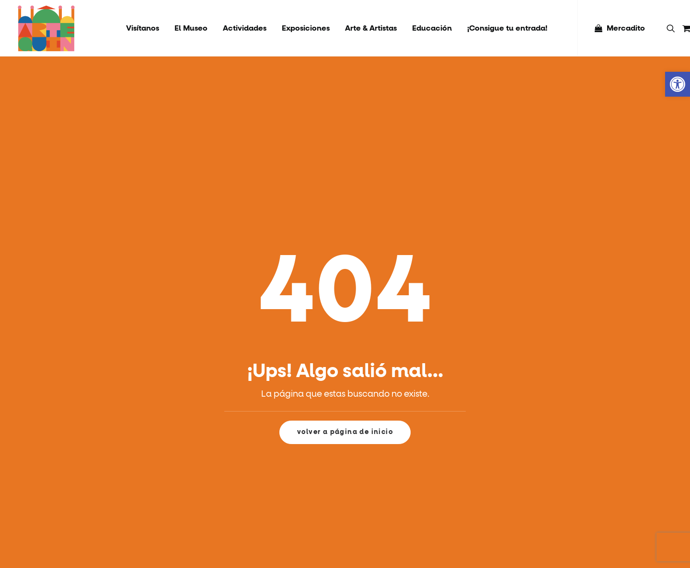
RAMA (559, 459)
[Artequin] (46, 28)
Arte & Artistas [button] (371, 28)
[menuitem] (142, 28)
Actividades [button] (244, 28)
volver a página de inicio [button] (345, 320)
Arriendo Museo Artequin (589, 519)
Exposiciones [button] (306, 28)
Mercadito (626, 28)
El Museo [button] (190, 28)
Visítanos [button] (142, 28)
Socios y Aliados (575, 473)
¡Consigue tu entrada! (507, 28)
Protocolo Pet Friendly (586, 504)
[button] (672, 28)
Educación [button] (432, 28)
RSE (555, 443)
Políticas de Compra (582, 489)
